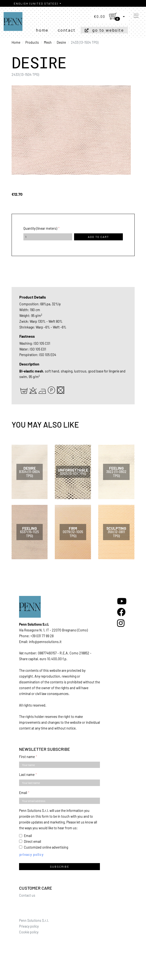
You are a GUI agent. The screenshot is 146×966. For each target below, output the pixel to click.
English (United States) (36, 3)
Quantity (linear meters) (40, 228)
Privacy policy (29, 926)
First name (27, 757)
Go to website (108, 30)
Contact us (27, 895)
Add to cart (98, 236)
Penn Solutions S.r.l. (34, 920)
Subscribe (59, 866)
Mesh (48, 42)
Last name (27, 775)
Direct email (32, 841)
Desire (61, 42)
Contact (67, 30)
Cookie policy (28, 932)
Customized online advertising (46, 847)
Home (42, 30)
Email (23, 793)
